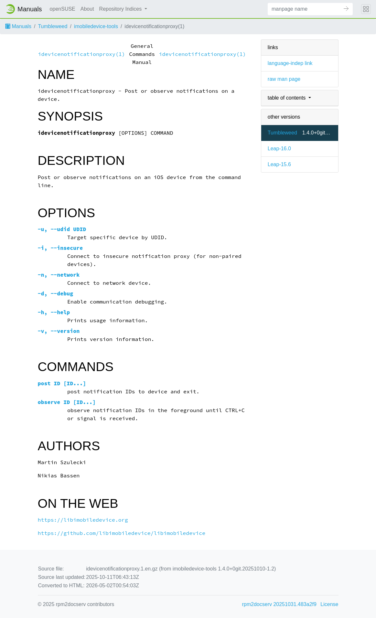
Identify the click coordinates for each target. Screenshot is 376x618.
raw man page (284, 79)
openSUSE (62, 9)
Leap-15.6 (279, 164)
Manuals (18, 26)
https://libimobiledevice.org (83, 520)
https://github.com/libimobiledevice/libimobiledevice (122, 533)
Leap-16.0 (279, 148)
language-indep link (290, 63)
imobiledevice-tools (96, 26)
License (329, 604)
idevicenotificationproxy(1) (81, 54)
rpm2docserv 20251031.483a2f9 (279, 604)
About (87, 9)
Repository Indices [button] (121, 9)
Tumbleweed (52, 26)
